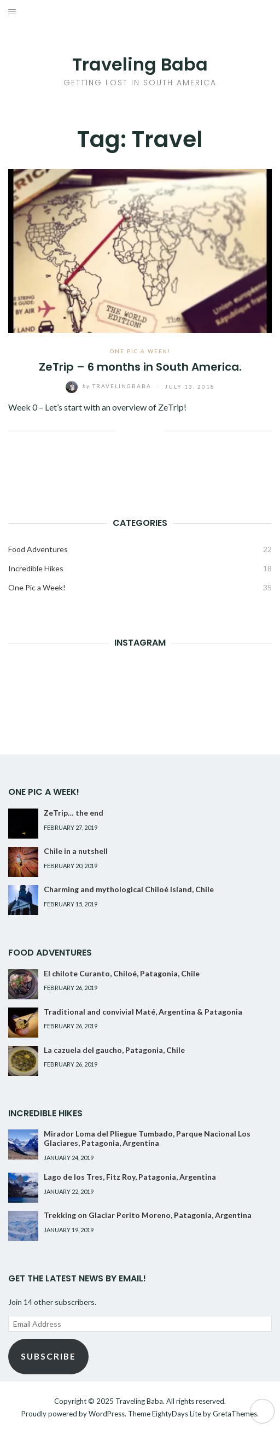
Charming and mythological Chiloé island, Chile (129, 889)
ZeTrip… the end (73, 812)
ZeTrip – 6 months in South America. (140, 366)
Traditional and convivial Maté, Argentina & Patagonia (143, 1011)
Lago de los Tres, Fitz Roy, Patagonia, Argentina (130, 1176)
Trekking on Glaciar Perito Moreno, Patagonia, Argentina (148, 1215)
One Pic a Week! (140, 351)
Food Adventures (38, 549)
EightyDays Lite (176, 1413)
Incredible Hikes (35, 568)
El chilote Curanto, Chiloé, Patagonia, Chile (122, 973)
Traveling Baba (140, 64)
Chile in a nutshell (76, 851)
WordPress (107, 1413)
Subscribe (48, 1356)
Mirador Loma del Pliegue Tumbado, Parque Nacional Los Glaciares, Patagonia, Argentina (147, 1138)
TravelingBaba (110, 386)
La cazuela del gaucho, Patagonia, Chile (114, 1050)
